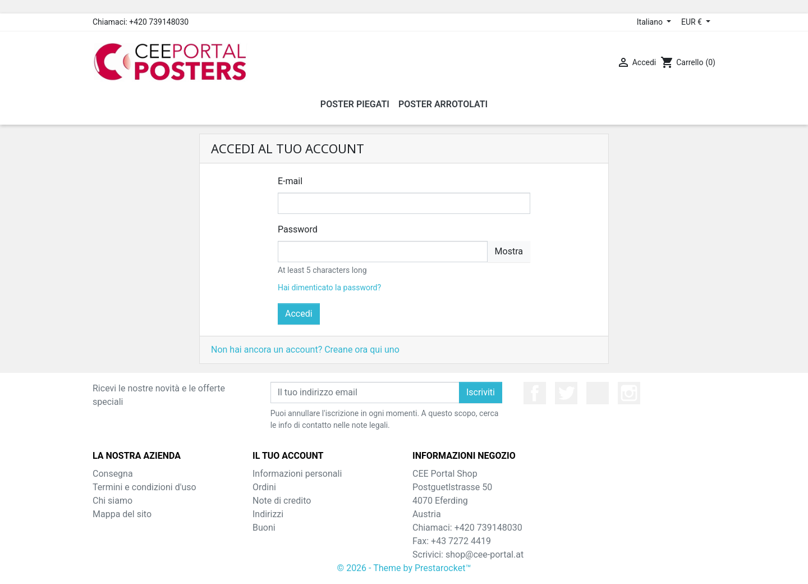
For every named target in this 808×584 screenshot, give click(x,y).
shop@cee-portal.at (485, 554)
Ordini (264, 487)
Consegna (113, 473)
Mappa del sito (122, 514)
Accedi (299, 313)
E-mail (290, 181)
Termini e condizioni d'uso (144, 487)
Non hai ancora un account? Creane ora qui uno (305, 349)
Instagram (629, 393)
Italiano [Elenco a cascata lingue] (651, 21)
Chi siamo (112, 500)
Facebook (535, 393)
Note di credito (281, 500)
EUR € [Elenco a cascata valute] (692, 21)
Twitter (566, 393)
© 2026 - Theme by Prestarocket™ (404, 568)
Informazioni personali (297, 473)
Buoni (264, 527)
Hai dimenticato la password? (329, 287)
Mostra (509, 251)
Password (298, 229)
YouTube (597, 393)
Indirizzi (267, 514)
